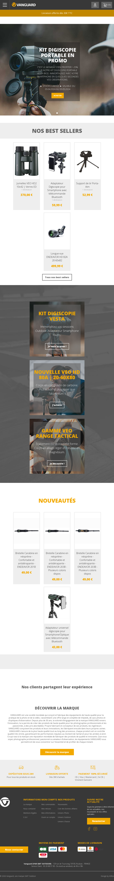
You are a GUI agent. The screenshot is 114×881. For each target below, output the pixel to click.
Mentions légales (30, 813)
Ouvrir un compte (48, 817)
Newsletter (98, 821)
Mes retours (46, 809)
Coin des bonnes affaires (67, 809)
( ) (107, 5)
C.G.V (25, 817)
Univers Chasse (64, 821)
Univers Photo (63, 813)
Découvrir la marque (57, 752)
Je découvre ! (57, 463)
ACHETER (58, 95)
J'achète (57, 405)
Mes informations (48, 813)
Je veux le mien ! (57, 346)
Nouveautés (62, 804)
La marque (27, 804)
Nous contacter (29, 809)
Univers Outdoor (64, 817)
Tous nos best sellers (57, 277)
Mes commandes (48, 804)
